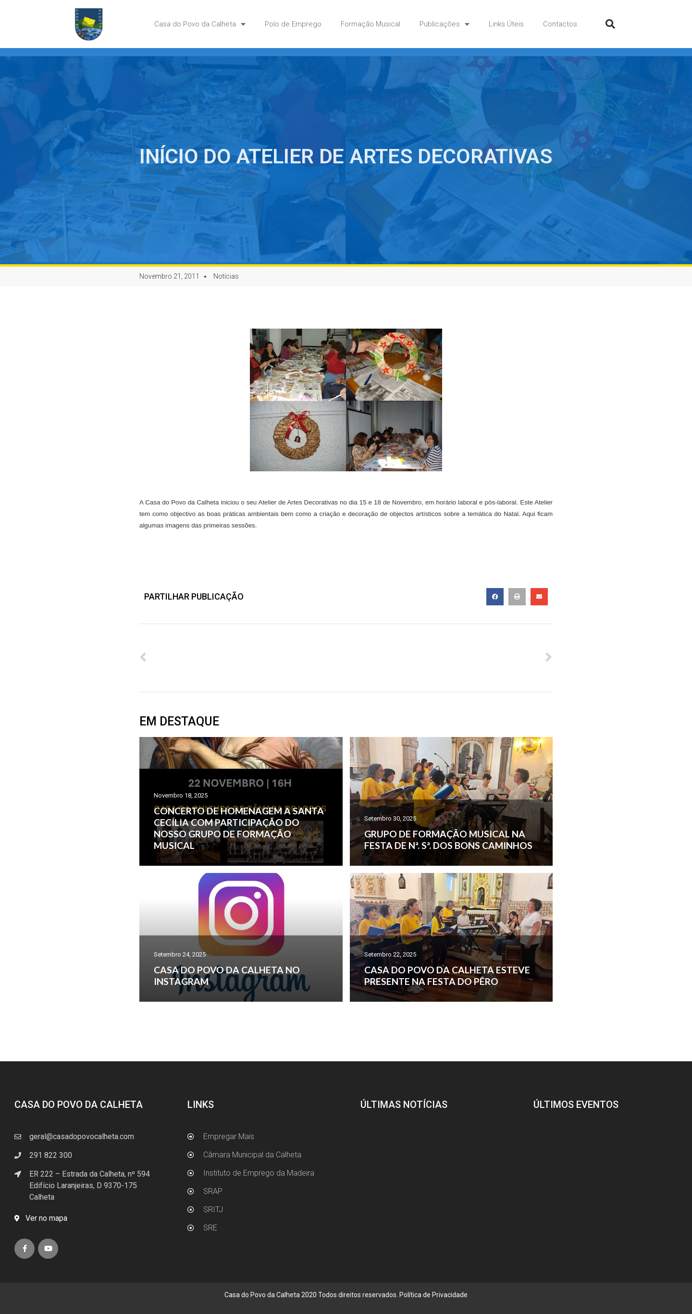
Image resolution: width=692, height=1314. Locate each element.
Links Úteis (506, 24)
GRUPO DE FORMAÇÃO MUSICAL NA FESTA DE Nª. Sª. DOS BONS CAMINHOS (448, 839)
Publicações (445, 24)
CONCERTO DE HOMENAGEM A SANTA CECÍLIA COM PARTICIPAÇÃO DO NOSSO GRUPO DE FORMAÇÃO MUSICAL (239, 828)
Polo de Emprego (293, 24)
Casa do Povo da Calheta (200, 24)
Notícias (226, 276)
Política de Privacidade (433, 1295)
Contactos (560, 24)
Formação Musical (370, 24)
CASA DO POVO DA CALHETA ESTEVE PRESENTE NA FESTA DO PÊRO (447, 975)
